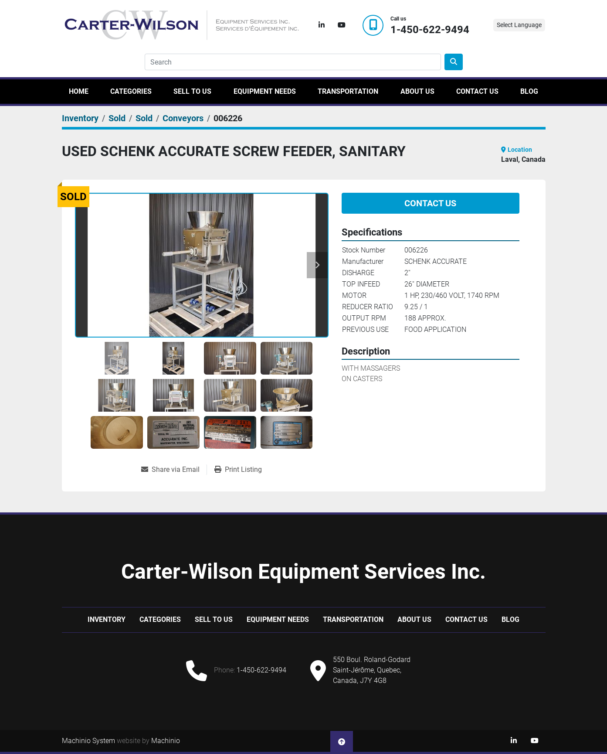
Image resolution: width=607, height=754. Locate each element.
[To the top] (341, 741)
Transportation (348, 91)
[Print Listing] (238, 469)
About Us (417, 91)
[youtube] (342, 25)
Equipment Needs (265, 91)
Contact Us (477, 91)
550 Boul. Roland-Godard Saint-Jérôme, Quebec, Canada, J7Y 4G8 (371, 670)
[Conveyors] (183, 118)
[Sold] (117, 118)
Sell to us (192, 91)
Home (78, 91)
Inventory (106, 619)
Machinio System (88, 741)
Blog (529, 91)
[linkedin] (322, 25)
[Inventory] (80, 118)
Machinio (165, 741)
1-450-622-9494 (429, 29)
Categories (131, 91)
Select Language (519, 24)
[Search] (293, 62)
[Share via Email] (174, 469)
